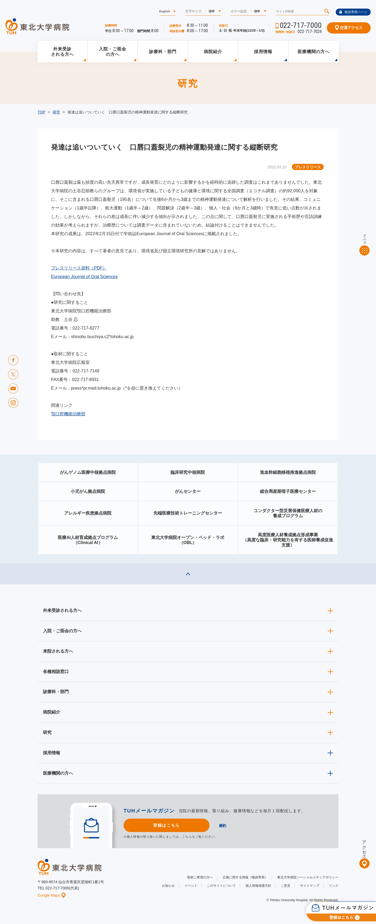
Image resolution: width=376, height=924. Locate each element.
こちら (187, 836)
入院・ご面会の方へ (112, 52)
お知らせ (168, 886)
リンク (333, 886)
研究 (56, 112)
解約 (222, 825)
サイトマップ (309, 886)
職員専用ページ (353, 12)
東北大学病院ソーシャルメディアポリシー (307, 877)
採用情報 (263, 51)
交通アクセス (349, 27)
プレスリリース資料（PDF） (79, 268)
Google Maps (52, 895)
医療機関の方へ (314, 51)
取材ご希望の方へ (200, 877)
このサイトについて (221, 886)
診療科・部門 (162, 51)
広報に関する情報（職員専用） (245, 877)
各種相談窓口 (56, 671)
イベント (191, 886)
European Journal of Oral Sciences (84, 276)
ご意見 (285, 886)
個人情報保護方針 (258, 886)
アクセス (364, 847)
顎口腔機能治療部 (68, 414)
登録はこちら (166, 825)
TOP (41, 112)
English (164, 11)
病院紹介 (213, 51)
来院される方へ (58, 651)
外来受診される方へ (62, 52)
